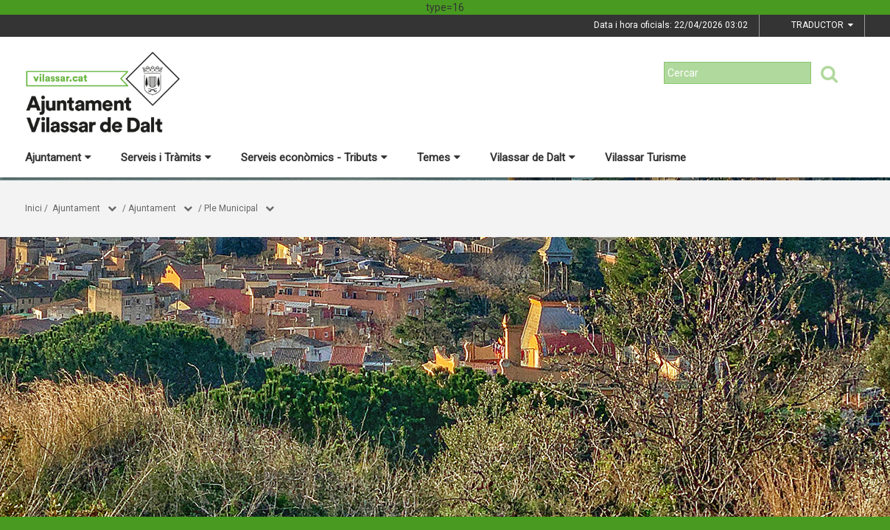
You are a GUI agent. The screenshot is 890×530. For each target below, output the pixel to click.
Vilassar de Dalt (532, 157)
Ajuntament (58, 157)
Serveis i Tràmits (166, 157)
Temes (438, 157)
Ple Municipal (231, 208)
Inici (33, 208)
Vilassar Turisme (645, 157)
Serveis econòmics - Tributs (314, 157)
